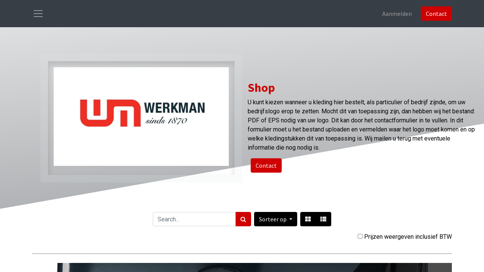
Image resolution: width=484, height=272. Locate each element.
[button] (275, 219)
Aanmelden (397, 13)
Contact (436, 13)
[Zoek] (243, 219)
